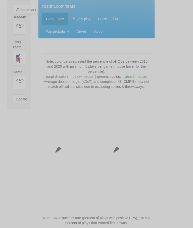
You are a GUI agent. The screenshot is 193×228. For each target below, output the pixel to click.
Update (21, 99)
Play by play (81, 19)
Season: (19, 17)
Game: (18, 72)
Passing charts (109, 19)
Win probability (57, 31)
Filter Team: (18, 44)
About (99, 31)
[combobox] (16, 30)
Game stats (55, 19)
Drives (82, 31)
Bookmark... (27, 10)
